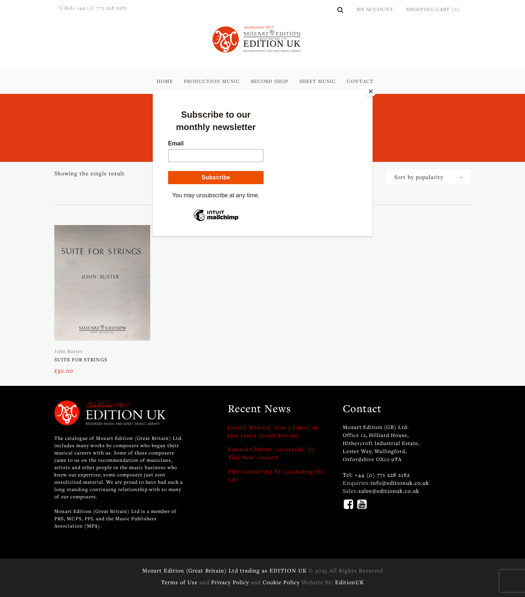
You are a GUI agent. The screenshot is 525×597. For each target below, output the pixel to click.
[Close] (370, 91)
